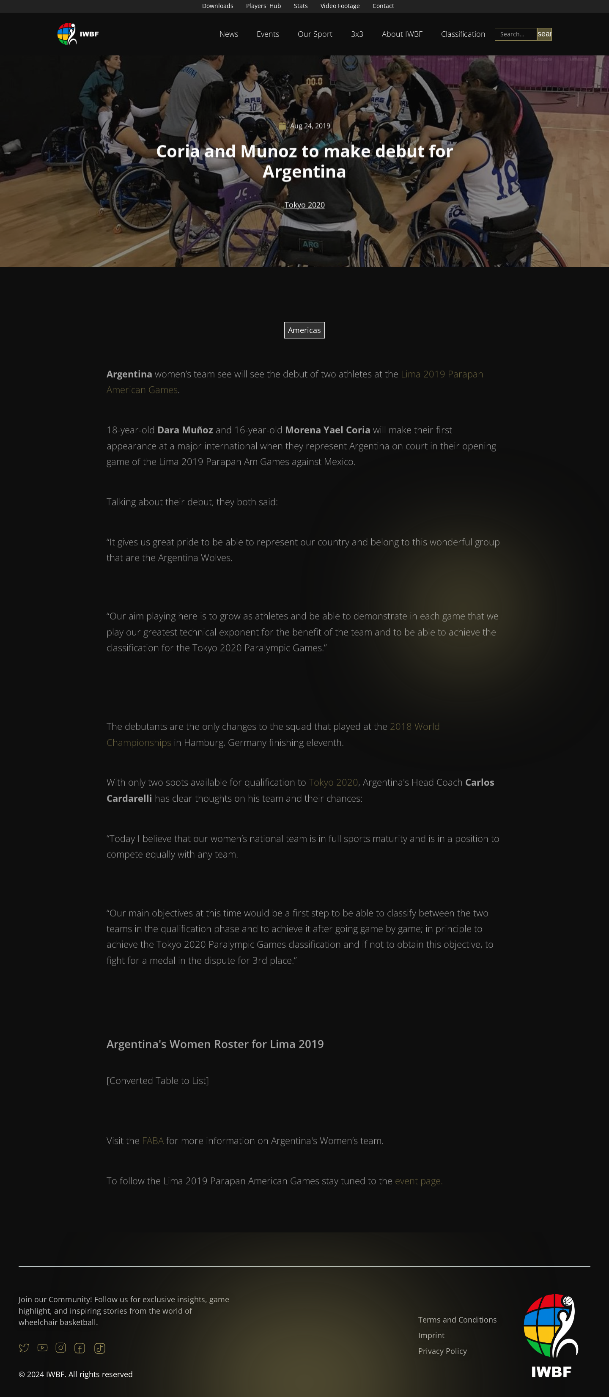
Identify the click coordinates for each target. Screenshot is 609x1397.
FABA (153, 1154)
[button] (228, 34)
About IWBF (402, 34)
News (228, 34)
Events (268, 34)
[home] (78, 34)
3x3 (357, 34)
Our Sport (315, 34)
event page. (419, 1194)
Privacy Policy (442, 1351)
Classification (463, 34)
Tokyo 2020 (305, 206)
